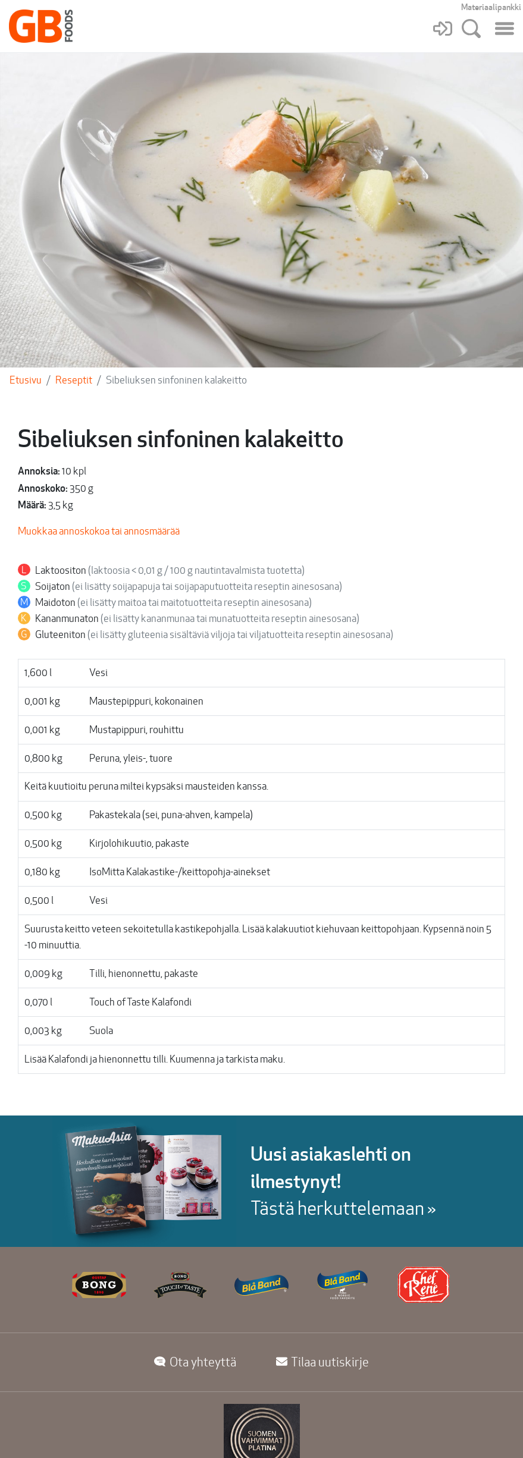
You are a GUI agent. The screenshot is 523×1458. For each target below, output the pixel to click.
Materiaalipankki (491, 7)
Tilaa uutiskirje (322, 1362)
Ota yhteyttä (195, 1362)
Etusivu (26, 380)
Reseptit (73, 380)
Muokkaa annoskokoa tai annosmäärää (99, 531)
